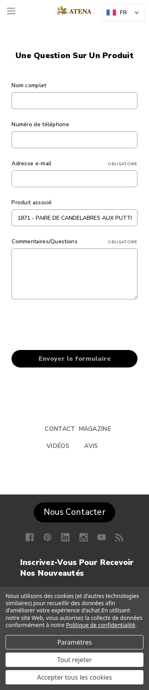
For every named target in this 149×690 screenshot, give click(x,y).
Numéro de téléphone (40, 124)
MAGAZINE (95, 429)
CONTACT (60, 429)
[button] (74, 510)
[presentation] (72, 326)
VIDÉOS (57, 446)
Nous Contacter (74, 512)
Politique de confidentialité (100, 625)
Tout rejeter (74, 659)
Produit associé (32, 202)
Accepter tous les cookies (74, 677)
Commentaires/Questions (74, 241)
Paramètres (74, 642)
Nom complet (29, 85)
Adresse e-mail (74, 163)
